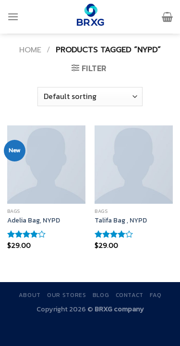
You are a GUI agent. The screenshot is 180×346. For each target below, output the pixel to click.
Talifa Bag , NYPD (121, 220)
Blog (101, 295)
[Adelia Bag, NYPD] (46, 164)
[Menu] (13, 16)
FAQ (155, 295)
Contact (130, 295)
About (30, 295)
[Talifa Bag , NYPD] (134, 164)
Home (30, 50)
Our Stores (66, 295)
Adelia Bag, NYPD (33, 220)
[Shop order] (90, 96)
